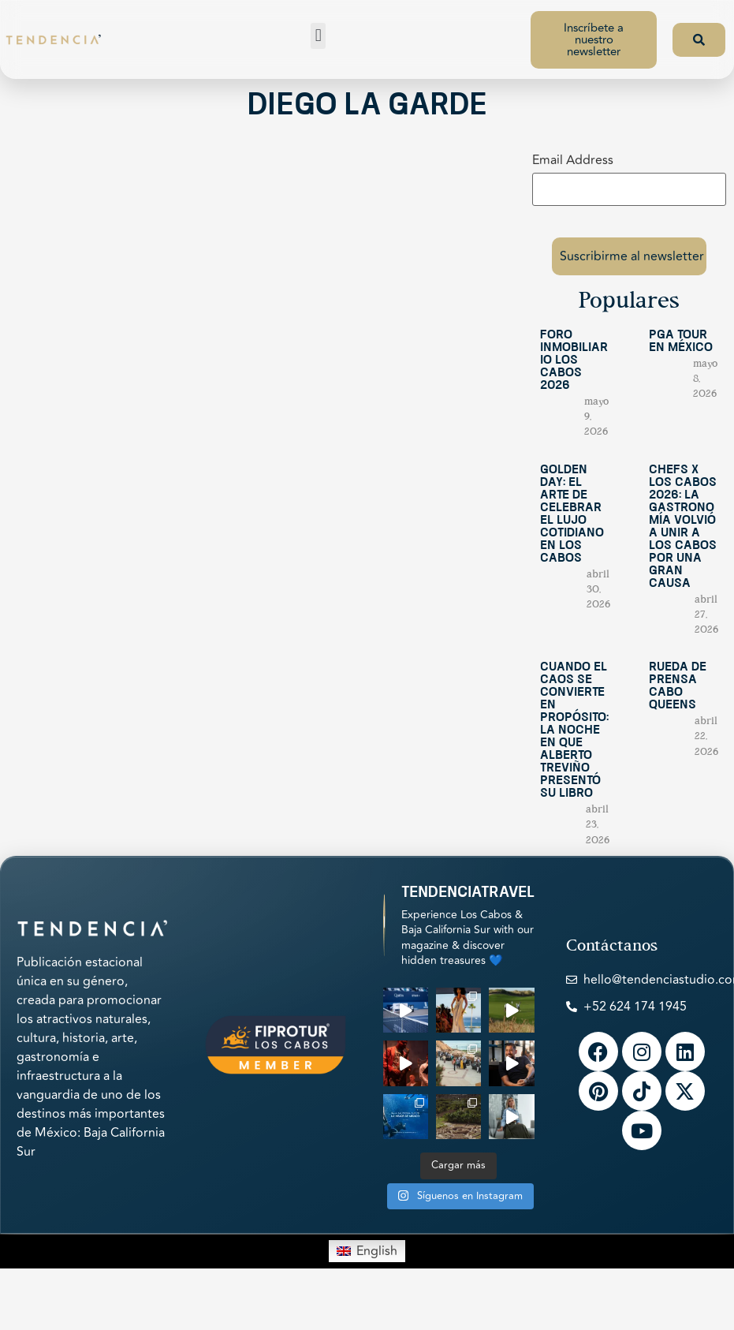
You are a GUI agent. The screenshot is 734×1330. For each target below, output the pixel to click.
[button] (318, 36)
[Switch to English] (366, 1248)
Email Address (572, 160)
